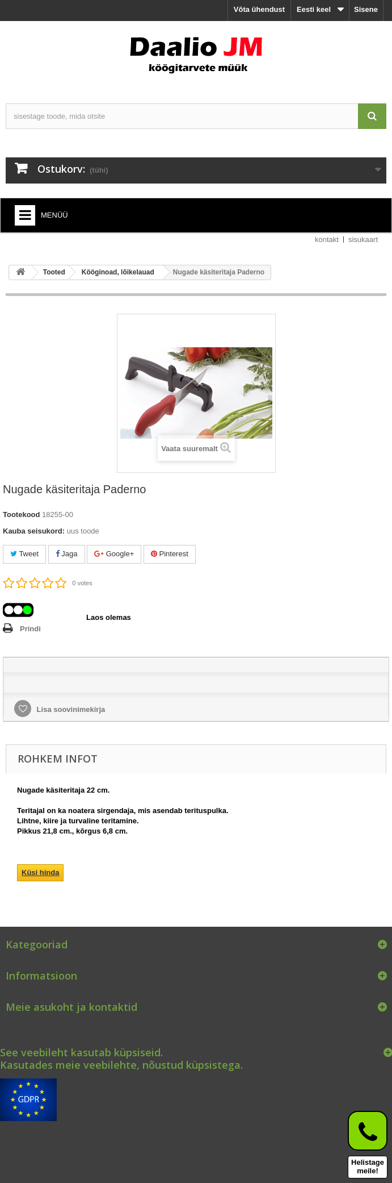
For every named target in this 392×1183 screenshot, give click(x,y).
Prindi (30, 628)
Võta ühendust (259, 9)
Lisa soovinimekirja (70, 709)
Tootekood (21, 514)
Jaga (67, 553)
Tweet (24, 553)
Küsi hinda (40, 872)
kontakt (327, 239)
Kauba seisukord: (34, 531)
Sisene (366, 9)
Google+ (114, 553)
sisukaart (363, 239)
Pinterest (169, 553)
